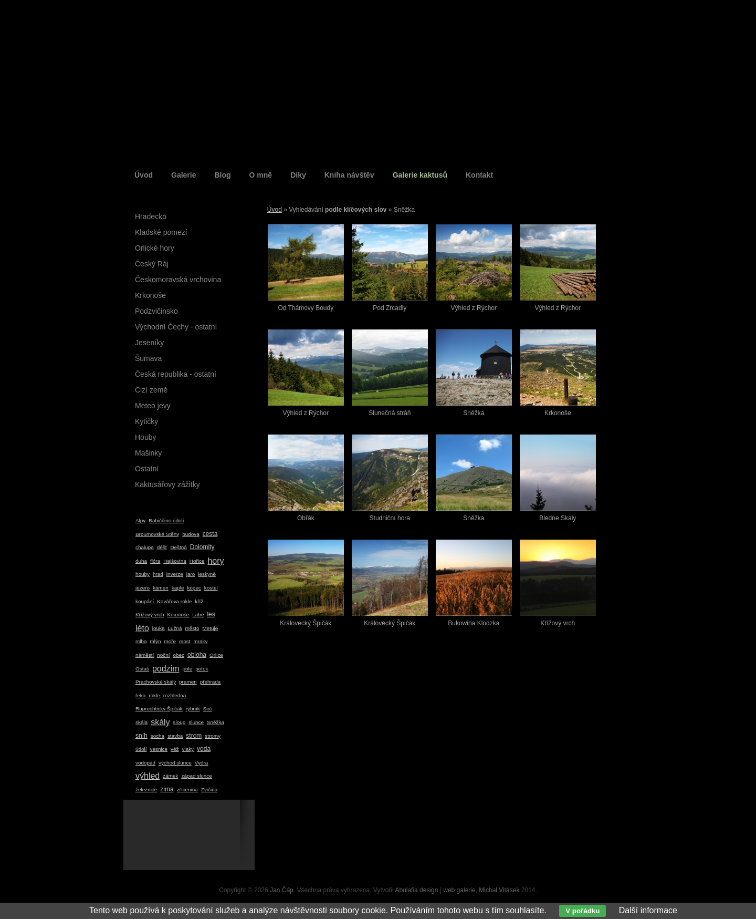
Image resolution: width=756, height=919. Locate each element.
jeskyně (207, 574)
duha (141, 561)
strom (194, 735)
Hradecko (150, 216)
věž (174, 749)
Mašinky (148, 453)
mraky (200, 641)
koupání (144, 601)
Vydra (201, 763)
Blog (222, 175)
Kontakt (479, 175)
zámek (170, 776)
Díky (298, 175)
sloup (179, 722)
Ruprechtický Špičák (159, 708)
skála (141, 722)
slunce (196, 722)
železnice (146, 789)
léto (142, 628)
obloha (196, 654)
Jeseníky (149, 342)
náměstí (144, 655)
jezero (142, 588)
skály (160, 722)
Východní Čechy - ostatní (176, 327)
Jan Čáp (281, 890)
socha (157, 736)
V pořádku (582, 911)
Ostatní (147, 468)
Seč (207, 708)
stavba (175, 736)
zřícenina (187, 789)
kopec (194, 588)
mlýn (155, 641)
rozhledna (174, 695)
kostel (211, 588)
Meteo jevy (153, 405)
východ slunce (175, 763)
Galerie (183, 175)
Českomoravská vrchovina (178, 279)
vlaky (188, 749)
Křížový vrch (149, 614)
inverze (174, 574)
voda (204, 748)
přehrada (210, 682)
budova (191, 534)
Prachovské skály (155, 682)
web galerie (459, 890)
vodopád (145, 763)
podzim (166, 668)
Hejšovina (174, 561)
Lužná (174, 628)
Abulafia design (416, 890)
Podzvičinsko (156, 311)
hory (215, 560)
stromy (212, 736)
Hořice (197, 561)
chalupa (144, 547)
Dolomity (202, 547)
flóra (155, 561)
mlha (140, 641)
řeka (140, 695)
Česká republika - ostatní (175, 374)
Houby (145, 437)
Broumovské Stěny (157, 534)
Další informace (648, 910)
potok (201, 669)
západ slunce (196, 776)
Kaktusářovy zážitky (167, 484)
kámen (161, 588)
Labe (198, 614)
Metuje (210, 628)
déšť (162, 547)
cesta (210, 534)
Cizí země (151, 390)
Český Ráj (152, 264)
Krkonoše (150, 295)
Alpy (140, 520)
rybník (193, 708)
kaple (178, 588)
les (211, 614)
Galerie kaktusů (420, 175)
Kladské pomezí (161, 232)
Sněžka (215, 722)
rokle (154, 695)
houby (142, 574)
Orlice (216, 655)
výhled (147, 775)
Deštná (178, 547)
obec (178, 655)
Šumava (148, 358)
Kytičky (146, 421)
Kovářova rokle (174, 601)
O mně (260, 175)
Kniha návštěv (349, 175)
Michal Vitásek (499, 890)
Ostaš (142, 669)
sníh (141, 735)
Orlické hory (154, 248)
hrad (158, 574)
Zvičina (209, 789)
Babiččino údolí (166, 520)
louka (158, 628)
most (184, 641)
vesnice (158, 749)
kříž (199, 601)
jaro (190, 574)
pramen (188, 682)
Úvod (143, 175)
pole (187, 669)
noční (163, 655)
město (192, 628)
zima (166, 789)
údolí (140, 749)
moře (170, 641)
